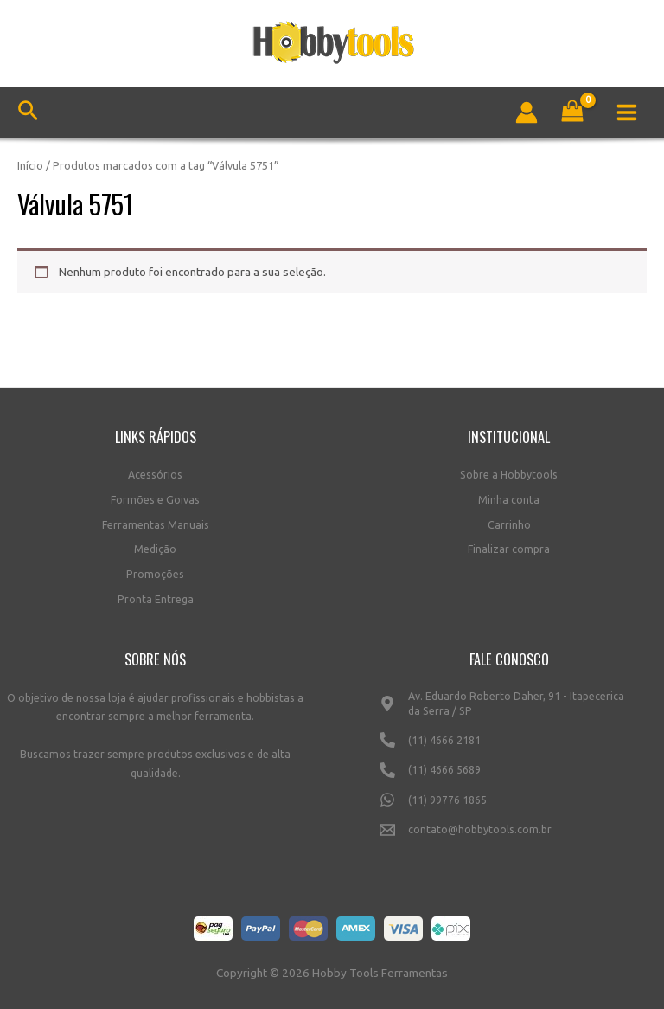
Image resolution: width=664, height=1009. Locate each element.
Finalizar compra (509, 549)
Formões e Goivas (155, 499)
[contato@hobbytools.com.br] (509, 837)
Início (30, 165)
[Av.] (509, 711)
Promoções (155, 574)
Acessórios (155, 474)
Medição (155, 549)
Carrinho (509, 524)
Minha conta (509, 499)
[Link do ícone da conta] (526, 112)
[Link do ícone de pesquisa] (28, 113)
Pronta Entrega (156, 599)
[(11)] (509, 747)
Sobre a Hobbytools (509, 474)
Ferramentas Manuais (155, 524)
